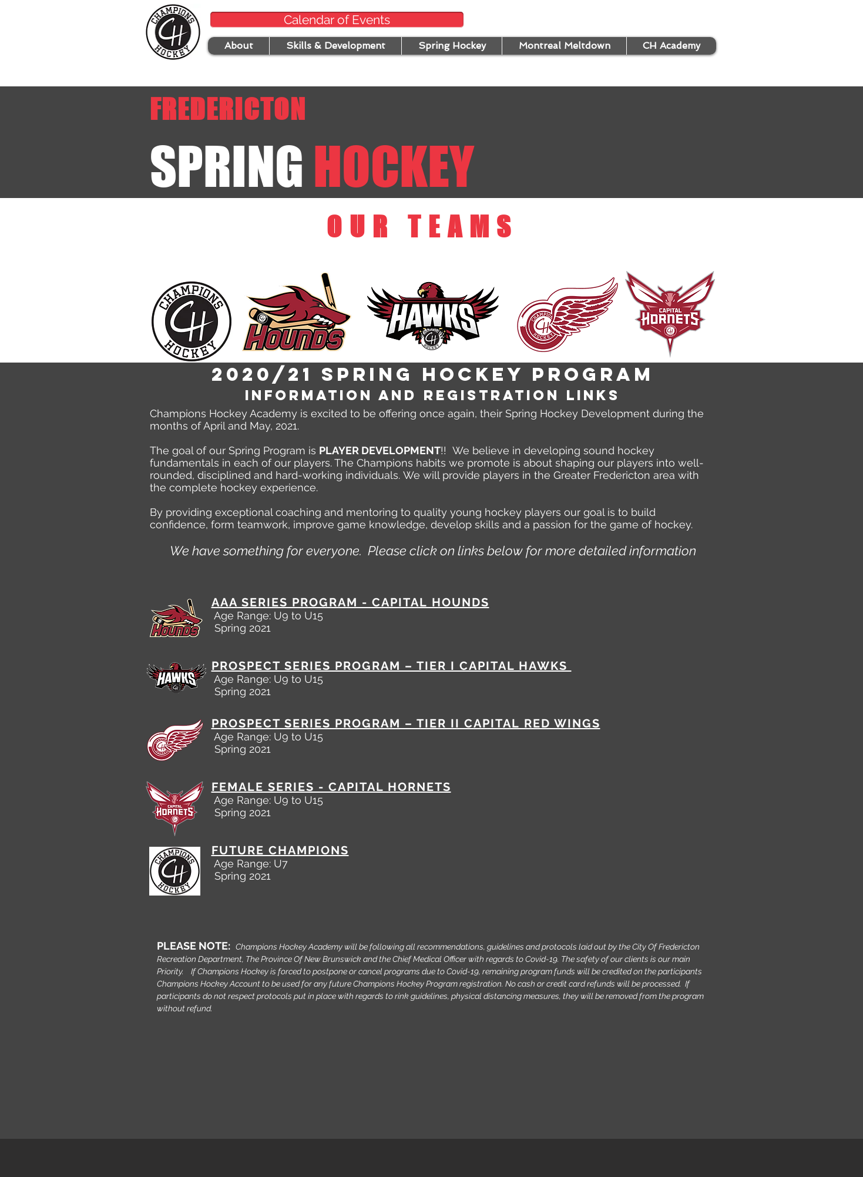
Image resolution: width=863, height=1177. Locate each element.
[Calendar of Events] (337, 20)
